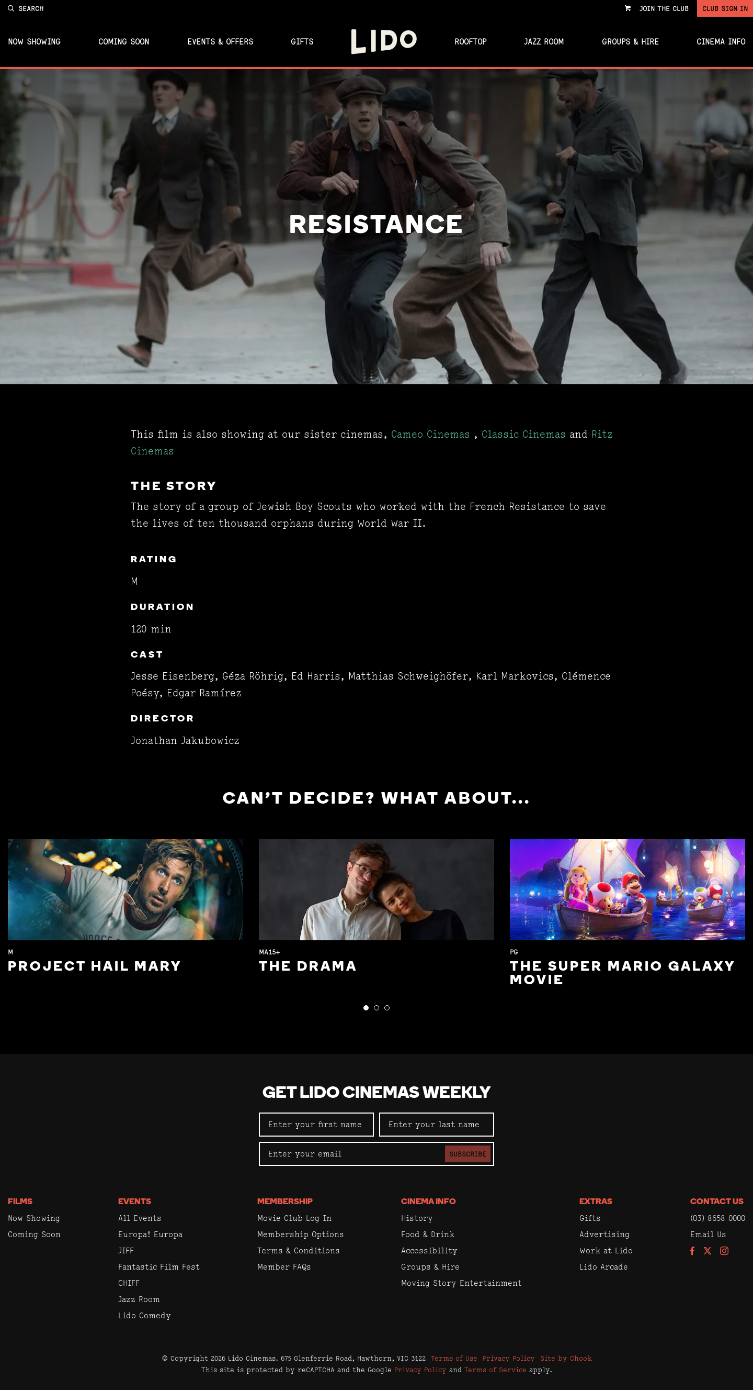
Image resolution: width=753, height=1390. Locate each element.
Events (134, 1202)
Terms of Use (454, 1358)
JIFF (126, 1250)
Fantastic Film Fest (159, 1267)
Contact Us (717, 1202)
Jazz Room (544, 42)
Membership (285, 1202)
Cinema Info (721, 42)
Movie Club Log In (294, 1218)
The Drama (308, 967)
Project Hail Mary (95, 967)
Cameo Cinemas (430, 434)
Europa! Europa (150, 1234)
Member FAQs (284, 1267)
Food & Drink (427, 1234)
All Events (140, 1218)
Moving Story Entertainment (461, 1283)
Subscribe (467, 1154)
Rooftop (470, 42)
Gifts (302, 42)
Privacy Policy (509, 1358)
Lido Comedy (144, 1315)
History (417, 1218)
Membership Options (300, 1234)
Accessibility (429, 1250)
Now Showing (34, 42)
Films (20, 1202)
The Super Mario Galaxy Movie (622, 974)
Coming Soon (123, 42)
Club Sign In (725, 8)
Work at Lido (606, 1250)
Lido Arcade (603, 1267)
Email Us (708, 1234)
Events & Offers (220, 42)
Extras (595, 1202)
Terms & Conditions (298, 1250)
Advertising (604, 1234)
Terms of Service (495, 1369)
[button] (366, 1007)
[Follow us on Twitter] (707, 1251)
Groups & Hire (630, 42)
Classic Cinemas (524, 434)
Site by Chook (566, 1358)
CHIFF (129, 1283)
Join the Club (664, 8)
